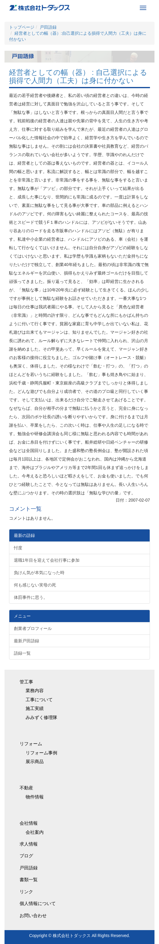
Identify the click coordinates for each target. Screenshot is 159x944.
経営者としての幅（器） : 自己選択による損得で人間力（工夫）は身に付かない (78, 76)
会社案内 (35, 832)
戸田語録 (48, 27)
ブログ (26, 855)
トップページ (21, 27)
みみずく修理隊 (41, 717)
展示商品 (35, 761)
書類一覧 (29, 879)
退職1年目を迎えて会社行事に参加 (47, 560)
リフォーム (31, 743)
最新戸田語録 (26, 640)
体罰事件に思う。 (31, 597)
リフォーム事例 (41, 752)
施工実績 (35, 708)
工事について (39, 699)
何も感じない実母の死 (35, 585)
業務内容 (35, 690)
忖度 (18, 547)
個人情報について (38, 903)
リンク (26, 891)
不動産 (26, 787)
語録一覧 (22, 653)
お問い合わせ (33, 915)
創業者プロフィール (33, 628)
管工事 (26, 681)
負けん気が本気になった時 (39, 572)
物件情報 (35, 796)
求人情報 (29, 843)
